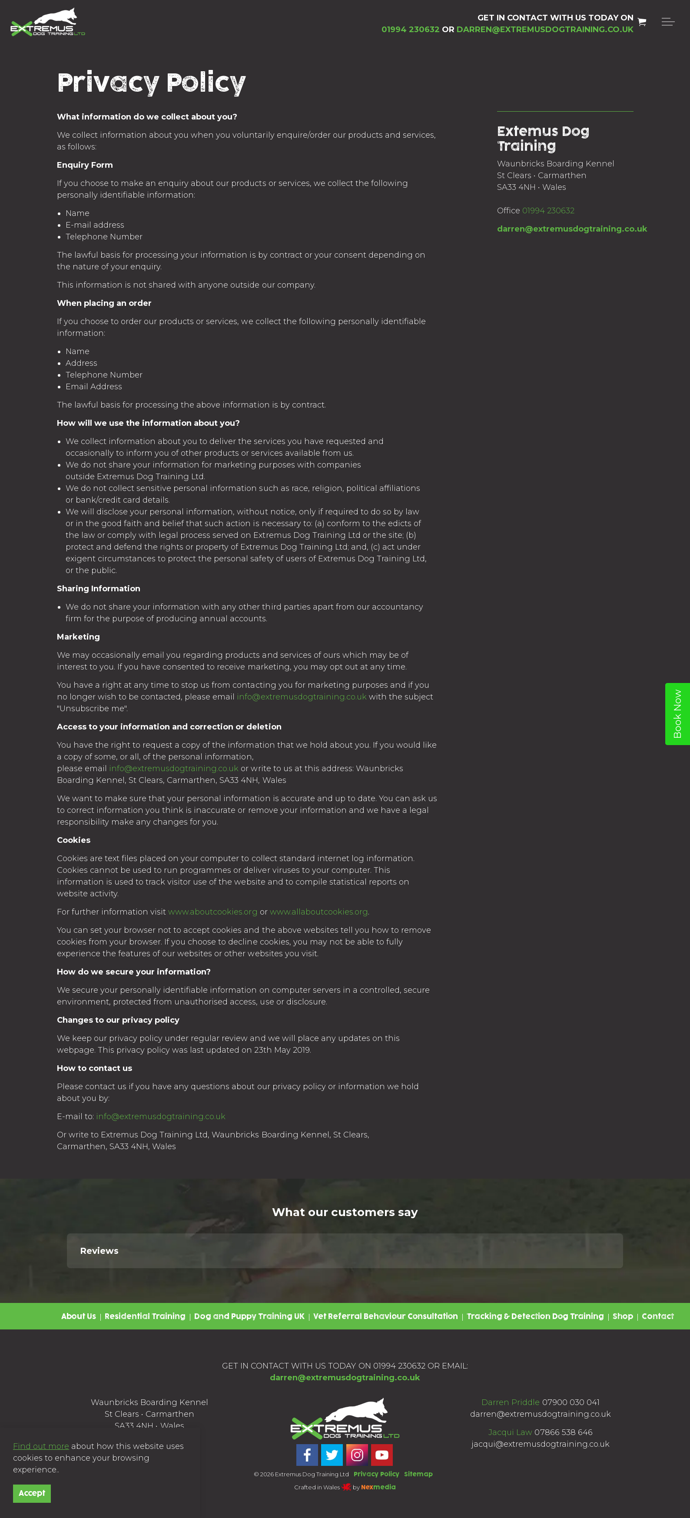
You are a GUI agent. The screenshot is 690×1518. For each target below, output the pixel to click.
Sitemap (418, 1474)
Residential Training (145, 1316)
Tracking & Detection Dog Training (535, 1316)
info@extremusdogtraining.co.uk (301, 697)
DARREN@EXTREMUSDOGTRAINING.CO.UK (545, 29)
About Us (78, 1316)
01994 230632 (548, 210)
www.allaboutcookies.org (319, 912)
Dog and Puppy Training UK (249, 1316)
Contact (658, 1316)
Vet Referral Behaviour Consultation (385, 1316)
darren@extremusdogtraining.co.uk (572, 229)
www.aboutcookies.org (212, 912)
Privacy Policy (376, 1474)
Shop (623, 1316)
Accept (31, 1493)
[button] (67, 1277)
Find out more (41, 1446)
